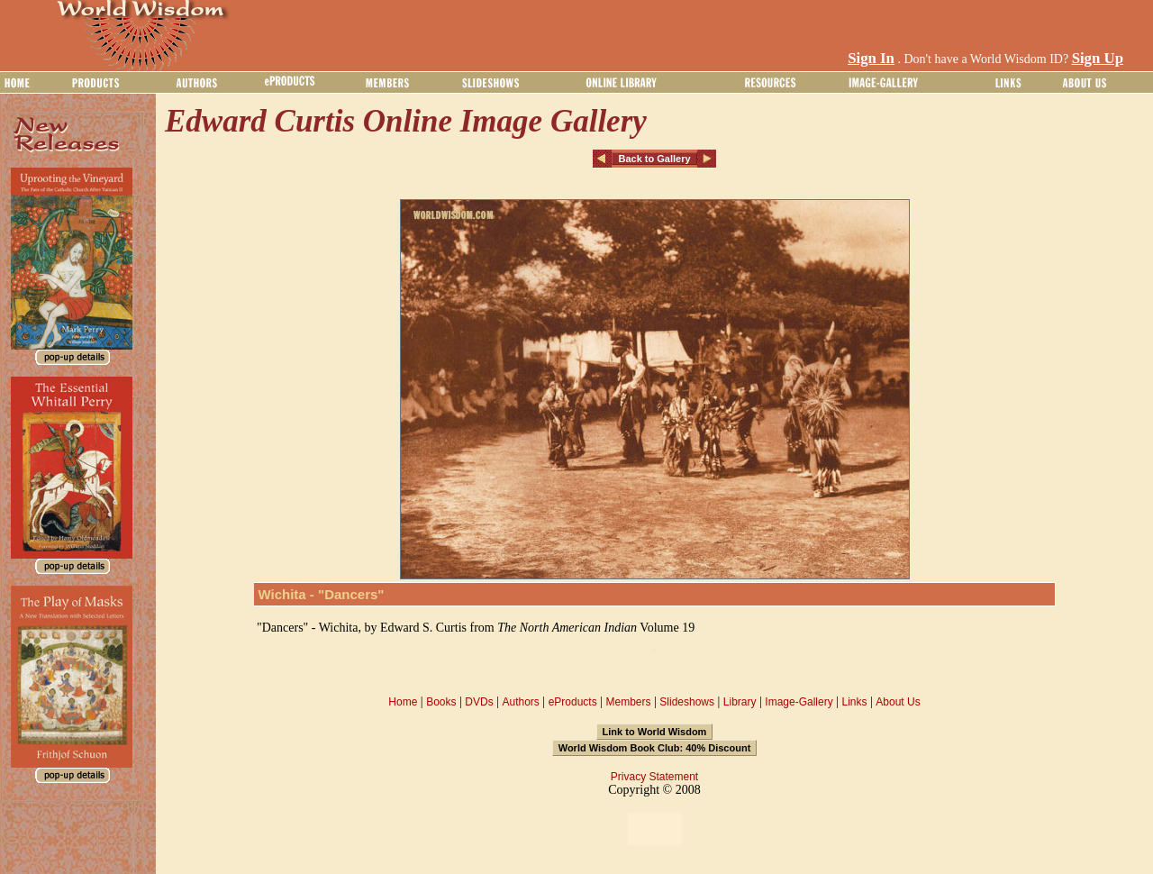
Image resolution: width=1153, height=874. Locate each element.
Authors (520, 702)
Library (740, 702)
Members (627, 702)
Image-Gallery (798, 702)
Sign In (871, 58)
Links (854, 702)
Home (402, 702)
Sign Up (1097, 58)
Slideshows (686, 702)
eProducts (573, 702)
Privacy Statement (654, 776)
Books (441, 702)
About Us (898, 702)
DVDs (479, 702)
